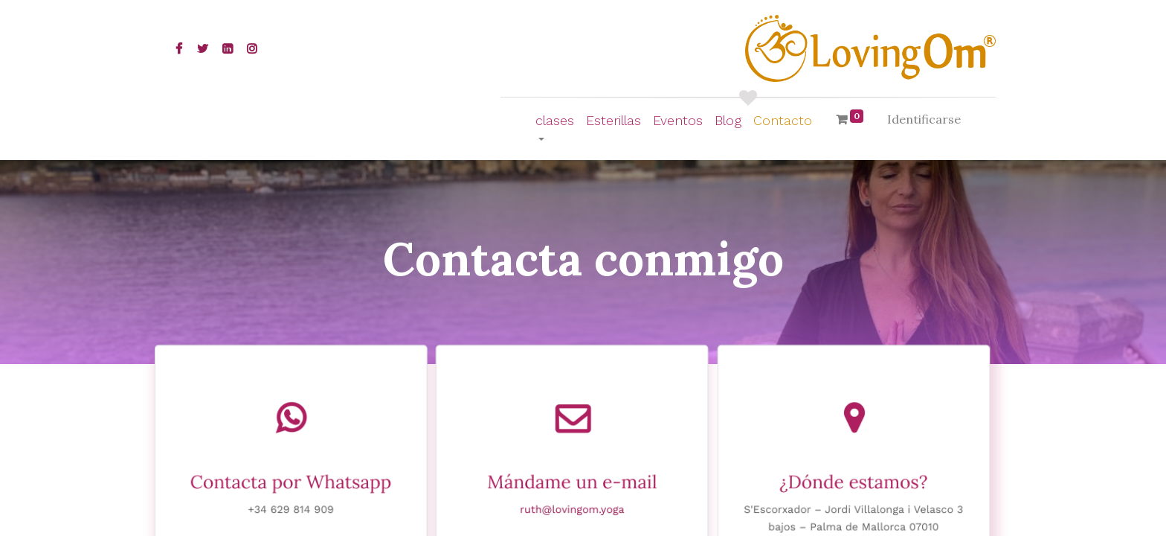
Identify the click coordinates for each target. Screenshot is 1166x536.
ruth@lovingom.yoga (571, 511)
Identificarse (924, 119)
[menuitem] (613, 120)
